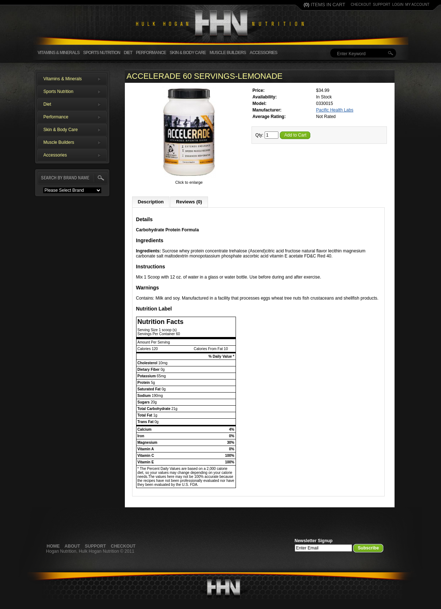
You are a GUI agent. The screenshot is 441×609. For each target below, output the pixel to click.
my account (417, 5)
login (397, 5)
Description (151, 201)
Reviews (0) (189, 201)
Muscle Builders (227, 52)
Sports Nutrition (101, 52)
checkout (361, 5)
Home (53, 546)
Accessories (263, 52)
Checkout (123, 546)
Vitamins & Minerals (58, 52)
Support (95, 546)
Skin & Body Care (188, 52)
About (72, 546)
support (381, 5)
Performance (151, 52)
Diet (128, 52)
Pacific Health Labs (335, 110)
